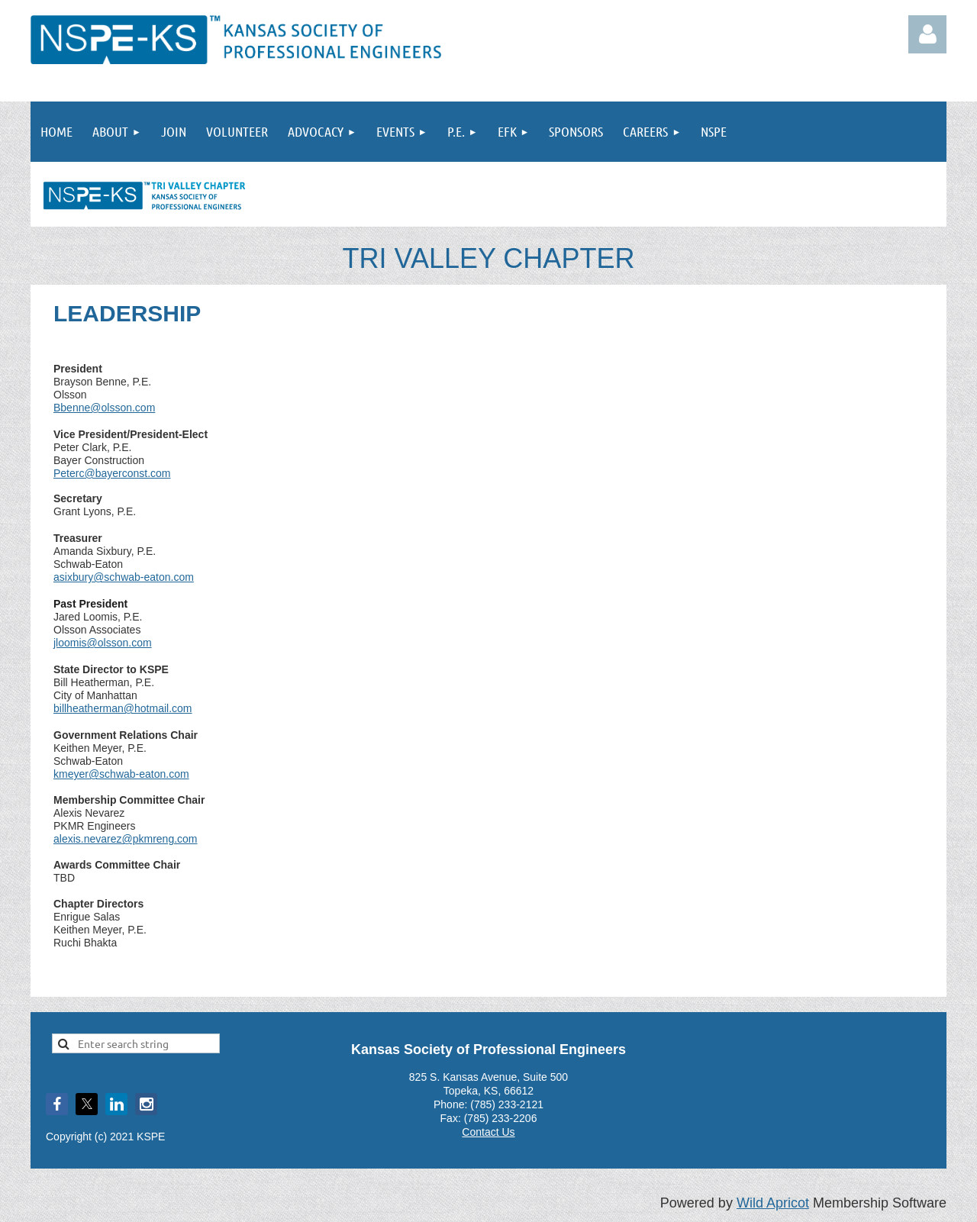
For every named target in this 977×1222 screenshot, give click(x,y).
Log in (927, 34)
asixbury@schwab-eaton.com (123, 577)
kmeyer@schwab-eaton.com (121, 774)
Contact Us (488, 1132)
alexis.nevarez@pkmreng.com (125, 839)
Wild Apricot (773, 1203)
